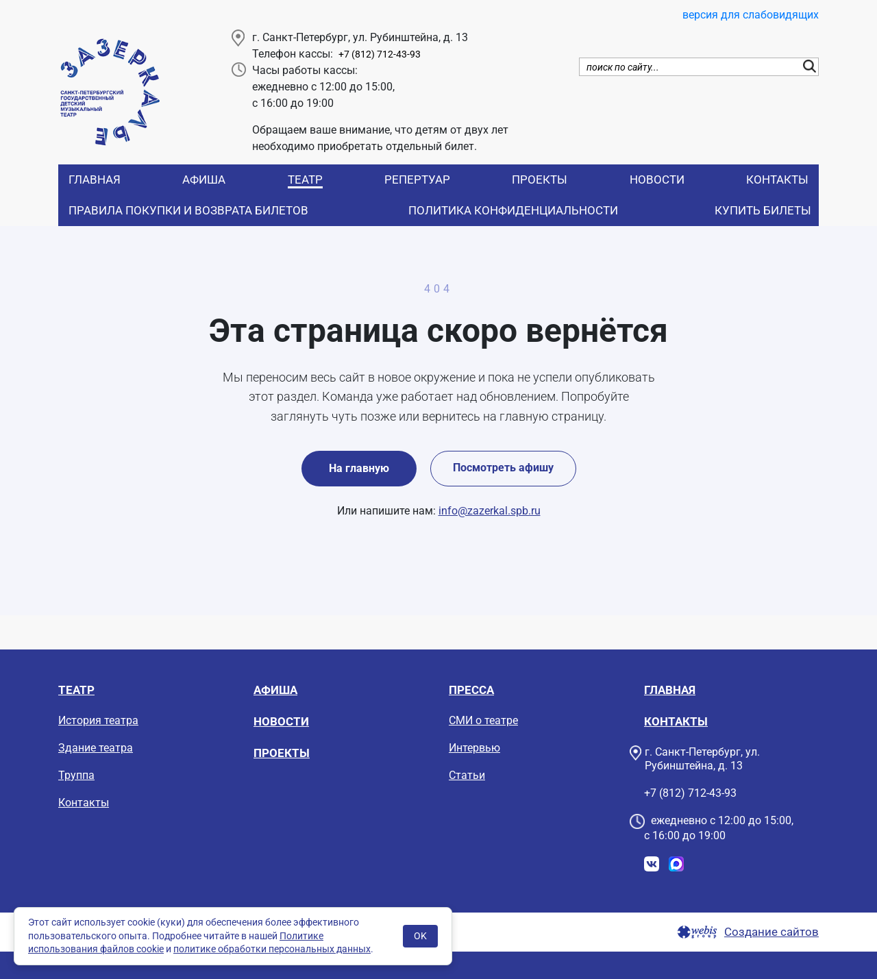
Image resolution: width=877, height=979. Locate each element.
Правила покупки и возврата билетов (188, 210)
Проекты (539, 179)
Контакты (777, 179)
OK (420, 935)
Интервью (474, 747)
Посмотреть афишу (503, 467)
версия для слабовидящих (750, 14)
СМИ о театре (483, 720)
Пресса (471, 690)
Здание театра (95, 747)
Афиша (203, 179)
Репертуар (417, 179)
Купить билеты (763, 210)
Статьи (467, 775)
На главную (359, 468)
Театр (305, 179)
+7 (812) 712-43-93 (379, 54)
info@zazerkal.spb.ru (489, 510)
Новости (657, 179)
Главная (95, 179)
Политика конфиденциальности (513, 210)
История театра (98, 720)
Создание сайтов (771, 932)
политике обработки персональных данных (272, 948)
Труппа (76, 775)
